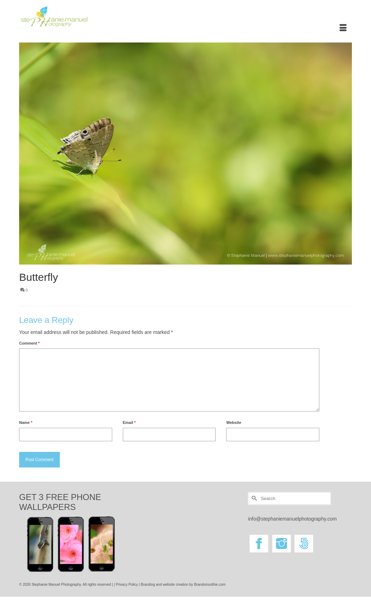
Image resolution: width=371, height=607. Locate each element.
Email (129, 422)
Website (233, 422)
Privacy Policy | (128, 584)
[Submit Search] (253, 498)
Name (25, 422)
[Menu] (343, 28)
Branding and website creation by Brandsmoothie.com (183, 584)
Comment (29, 343)
